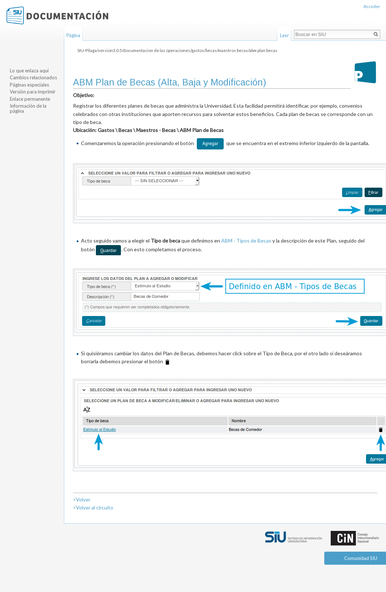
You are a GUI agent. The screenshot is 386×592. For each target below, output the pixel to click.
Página (73, 35)
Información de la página (28, 108)
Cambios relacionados (33, 77)
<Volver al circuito (93, 507)
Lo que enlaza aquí (29, 70)
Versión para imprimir (33, 92)
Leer (284, 35)
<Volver (81, 499)
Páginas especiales (29, 85)
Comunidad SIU (360, 558)
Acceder (371, 6)
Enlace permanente (30, 99)
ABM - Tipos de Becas (246, 240)
